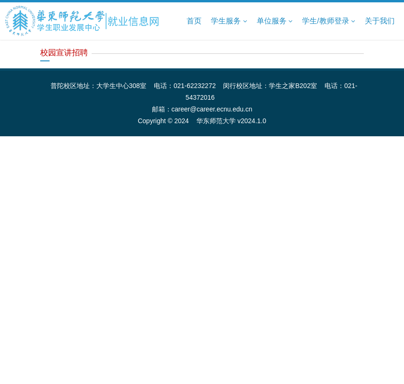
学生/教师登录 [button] (328, 21)
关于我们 (380, 21)
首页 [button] (194, 21)
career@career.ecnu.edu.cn (212, 109)
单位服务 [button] (275, 21)
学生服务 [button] (229, 21)
